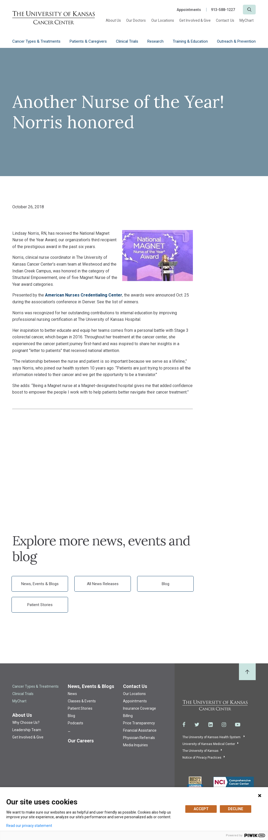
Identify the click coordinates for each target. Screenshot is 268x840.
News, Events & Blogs (40, 583)
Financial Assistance (140, 730)
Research (155, 41)
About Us (113, 20)
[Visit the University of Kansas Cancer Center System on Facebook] (184, 724)
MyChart (246, 20)
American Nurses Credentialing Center (83, 295)
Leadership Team (26, 730)
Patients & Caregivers (88, 41)
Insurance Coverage (139, 708)
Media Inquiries (135, 745)
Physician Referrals (139, 738)
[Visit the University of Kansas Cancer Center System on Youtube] (237, 724)
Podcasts (75, 723)
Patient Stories (40, 604)
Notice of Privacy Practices (201, 757)
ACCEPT (201, 809)
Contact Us (225, 20)
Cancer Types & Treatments (36, 41)
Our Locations (162, 20)
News (72, 694)
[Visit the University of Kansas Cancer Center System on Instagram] (224, 724)
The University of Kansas (200, 751)
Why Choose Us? (26, 722)
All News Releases (103, 583)
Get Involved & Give (195, 20)
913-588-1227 (223, 10)
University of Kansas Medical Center (208, 744)
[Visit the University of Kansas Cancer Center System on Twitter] (196, 724)
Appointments (189, 10)
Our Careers (81, 740)
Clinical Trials (127, 41)
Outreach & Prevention (236, 41)
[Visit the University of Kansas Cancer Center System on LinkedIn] (210, 724)
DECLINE (235, 809)
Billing (128, 716)
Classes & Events (82, 701)
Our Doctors (136, 20)
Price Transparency (139, 723)
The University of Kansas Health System (211, 737)
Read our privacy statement (29, 826)
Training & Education (190, 41)
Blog (165, 583)
